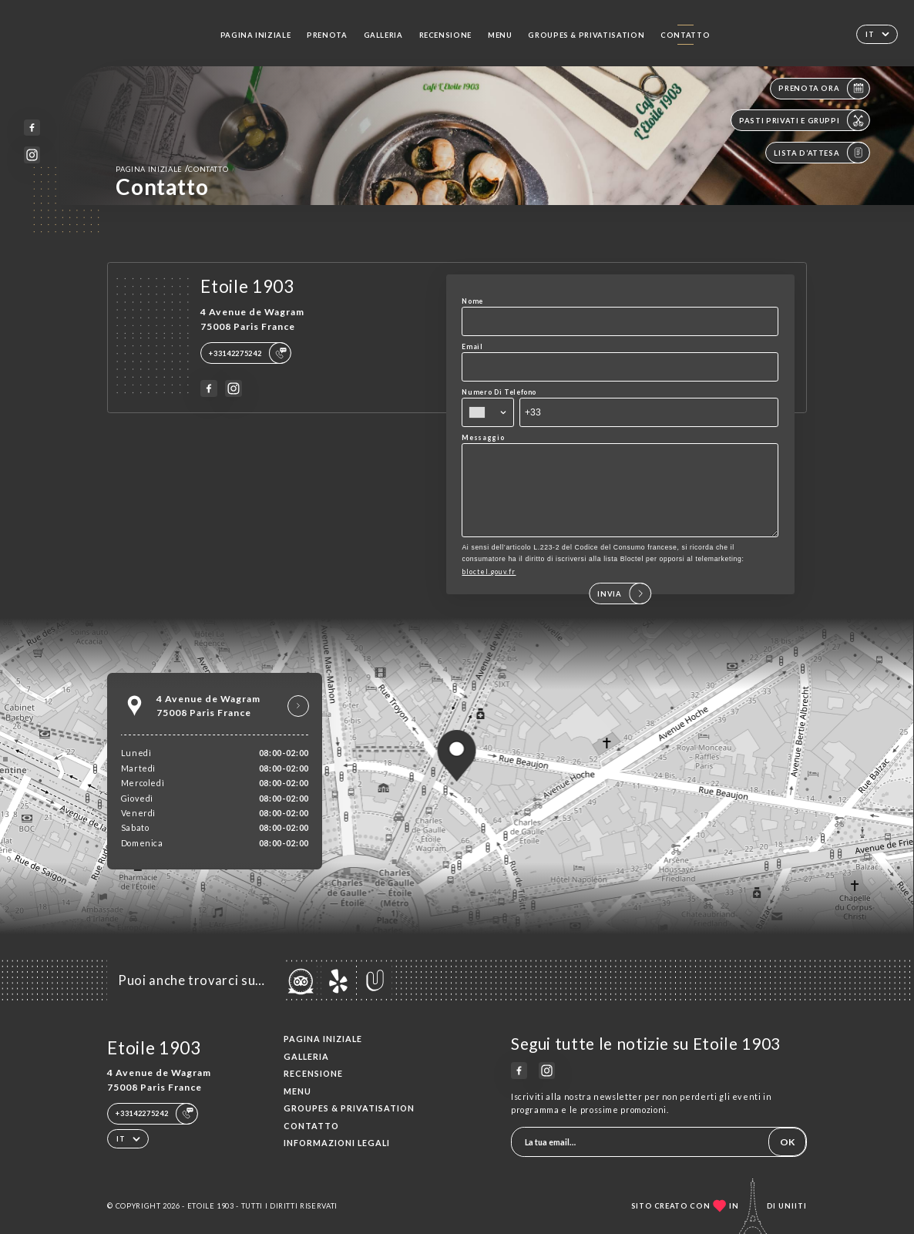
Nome (472, 301)
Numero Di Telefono (499, 392)
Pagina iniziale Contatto (172, 168)
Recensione (445, 35)
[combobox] (487, 412)
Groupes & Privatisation (586, 35)
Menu (500, 35)
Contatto (685, 35)
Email (472, 346)
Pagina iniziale (255, 35)
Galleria (383, 35)
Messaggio (483, 437)
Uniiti (792, 1206)
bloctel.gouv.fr (489, 587)
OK (787, 1142)
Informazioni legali (337, 1143)
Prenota (327, 35)
